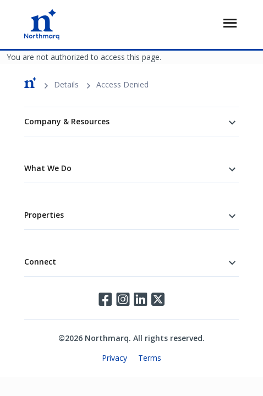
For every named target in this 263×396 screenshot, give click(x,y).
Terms (149, 358)
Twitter (158, 299)
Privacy (114, 358)
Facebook (105, 299)
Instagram (122, 299)
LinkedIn (140, 299)
